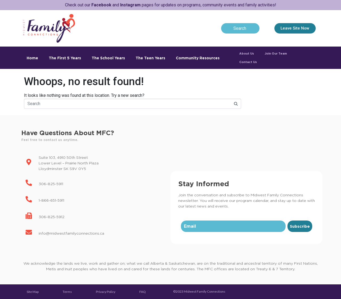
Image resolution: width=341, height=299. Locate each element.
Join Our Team (276, 53)
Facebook (101, 4)
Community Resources (198, 58)
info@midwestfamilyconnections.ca (71, 233)
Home (32, 58)
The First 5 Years (65, 58)
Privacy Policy (105, 292)
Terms (67, 292)
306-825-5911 (51, 184)
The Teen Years (150, 58)
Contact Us (248, 62)
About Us (246, 53)
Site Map (33, 292)
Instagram (130, 4)
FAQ (142, 292)
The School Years (108, 58)
